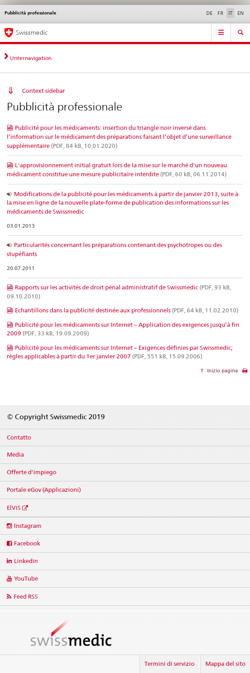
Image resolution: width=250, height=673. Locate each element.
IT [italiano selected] (230, 13)
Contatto (19, 437)
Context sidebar (43, 90)
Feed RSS (26, 596)
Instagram (28, 525)
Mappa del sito (225, 663)
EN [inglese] (240, 13)
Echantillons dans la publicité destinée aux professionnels (126, 310)
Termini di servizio (169, 663)
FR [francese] (220, 13)
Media (15, 454)
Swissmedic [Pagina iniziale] (31, 32)
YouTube (26, 578)
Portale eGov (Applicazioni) (44, 489)
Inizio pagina (222, 370)
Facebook (27, 543)
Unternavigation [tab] (30, 58)
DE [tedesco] (209, 13)
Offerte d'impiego (31, 472)
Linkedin (26, 560)
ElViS (14, 507)
